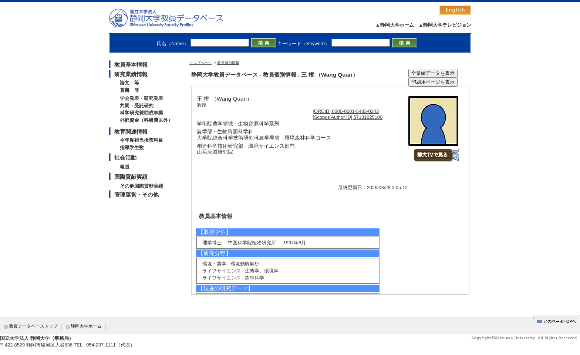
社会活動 (125, 157)
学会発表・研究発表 (141, 98)
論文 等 (129, 83)
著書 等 (129, 90)
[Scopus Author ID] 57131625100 (348, 117)
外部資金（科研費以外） (146, 120)
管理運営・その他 (136, 194)
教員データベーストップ (33, 326)
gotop (556, 320)
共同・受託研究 (137, 105)
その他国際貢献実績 (141, 186)
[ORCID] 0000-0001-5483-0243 (346, 111)
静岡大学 (174, 18)
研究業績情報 (131, 74)
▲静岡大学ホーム (394, 25)
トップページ (200, 63)
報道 (124, 167)
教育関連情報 (131, 131)
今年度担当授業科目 (141, 140)
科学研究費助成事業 (141, 112)
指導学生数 (132, 147)
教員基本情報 (131, 64)
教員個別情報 (228, 63)
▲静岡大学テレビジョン (444, 25)
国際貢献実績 (131, 177)
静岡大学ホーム (86, 326)
